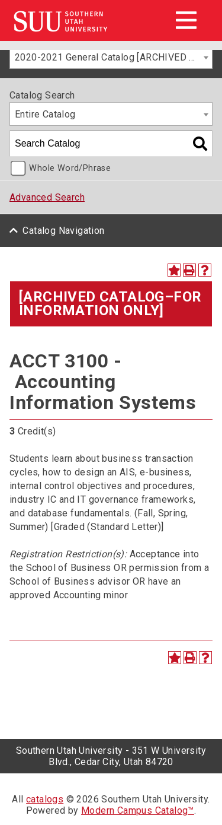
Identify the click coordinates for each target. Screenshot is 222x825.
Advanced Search (47, 197)
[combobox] (111, 57)
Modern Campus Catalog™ (137, 810)
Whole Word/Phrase (70, 168)
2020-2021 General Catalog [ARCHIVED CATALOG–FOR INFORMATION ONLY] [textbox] (113, 57)
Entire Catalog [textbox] (45, 114)
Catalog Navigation (63, 230)
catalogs (44, 799)
